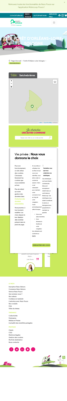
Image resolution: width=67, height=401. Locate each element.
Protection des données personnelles (20, 201)
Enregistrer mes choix (41, 245)
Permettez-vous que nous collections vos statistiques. (47, 172)
